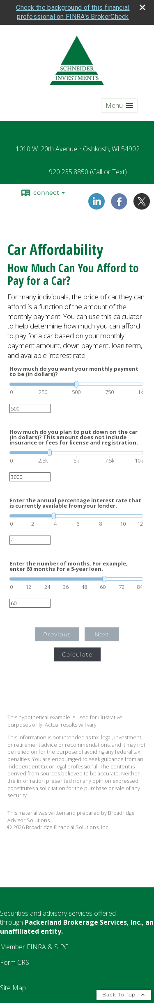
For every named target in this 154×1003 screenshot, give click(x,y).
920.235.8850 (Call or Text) (88, 170)
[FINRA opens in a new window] (36, 945)
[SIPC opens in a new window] (61, 945)
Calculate (77, 653)
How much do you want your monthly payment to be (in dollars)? (73, 370)
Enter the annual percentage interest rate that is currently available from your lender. (75, 501)
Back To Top (123, 993)
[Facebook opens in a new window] (119, 204)
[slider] (76, 382)
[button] (119, 104)
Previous (57, 632)
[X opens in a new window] (141, 204)
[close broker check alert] (142, 5)
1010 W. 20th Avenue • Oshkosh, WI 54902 (78, 147)
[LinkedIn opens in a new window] (96, 204)
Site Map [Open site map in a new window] (13, 986)
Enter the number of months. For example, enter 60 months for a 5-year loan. (68, 564)
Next (101, 632)
